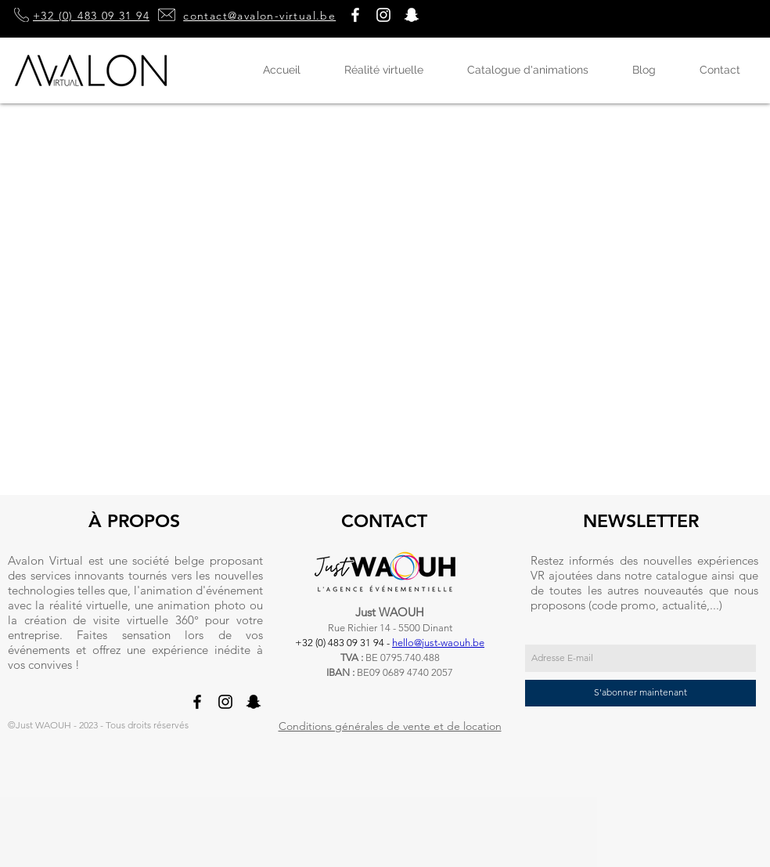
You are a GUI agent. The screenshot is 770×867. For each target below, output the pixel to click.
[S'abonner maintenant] (640, 693)
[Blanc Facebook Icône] (355, 14)
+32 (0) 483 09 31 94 (91, 16)
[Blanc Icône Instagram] (383, 14)
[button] (411, 14)
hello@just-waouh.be (438, 642)
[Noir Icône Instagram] (225, 701)
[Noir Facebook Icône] (197, 701)
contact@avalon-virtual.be (259, 16)
